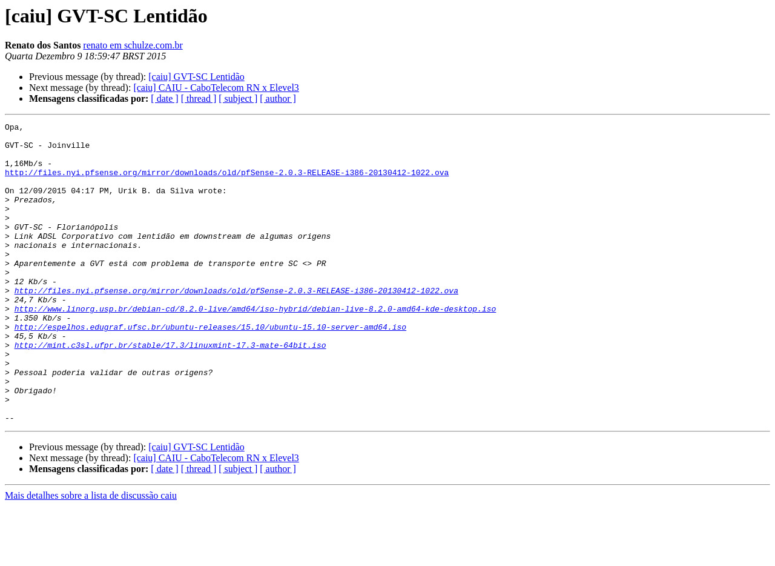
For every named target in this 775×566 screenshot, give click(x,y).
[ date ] (164, 98)
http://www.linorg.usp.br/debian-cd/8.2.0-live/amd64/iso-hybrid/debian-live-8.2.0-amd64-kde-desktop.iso (255, 346)
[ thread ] (199, 98)
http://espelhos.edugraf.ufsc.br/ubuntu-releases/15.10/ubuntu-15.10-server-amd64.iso (210, 368)
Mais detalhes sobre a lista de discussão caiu (91, 555)
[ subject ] (238, 98)
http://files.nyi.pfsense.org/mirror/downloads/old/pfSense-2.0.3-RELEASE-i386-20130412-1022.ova (227, 183)
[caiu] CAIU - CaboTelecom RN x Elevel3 (215, 87)
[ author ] (278, 98)
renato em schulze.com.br (132, 45)
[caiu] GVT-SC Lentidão (196, 77)
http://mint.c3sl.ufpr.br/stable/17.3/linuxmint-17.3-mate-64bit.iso (170, 390)
